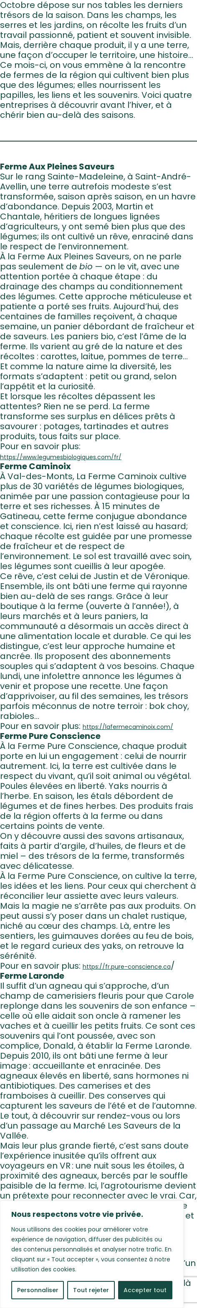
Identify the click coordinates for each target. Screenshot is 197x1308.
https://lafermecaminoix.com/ (128, 727)
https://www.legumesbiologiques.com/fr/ (60, 457)
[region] (92, 1254)
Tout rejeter (91, 1290)
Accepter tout (145, 1290)
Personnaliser (37, 1290)
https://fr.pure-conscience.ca (127, 966)
